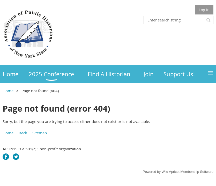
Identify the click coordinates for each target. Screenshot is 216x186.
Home (8, 90)
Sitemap (39, 132)
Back (23, 132)
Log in (204, 9)
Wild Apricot (171, 172)
